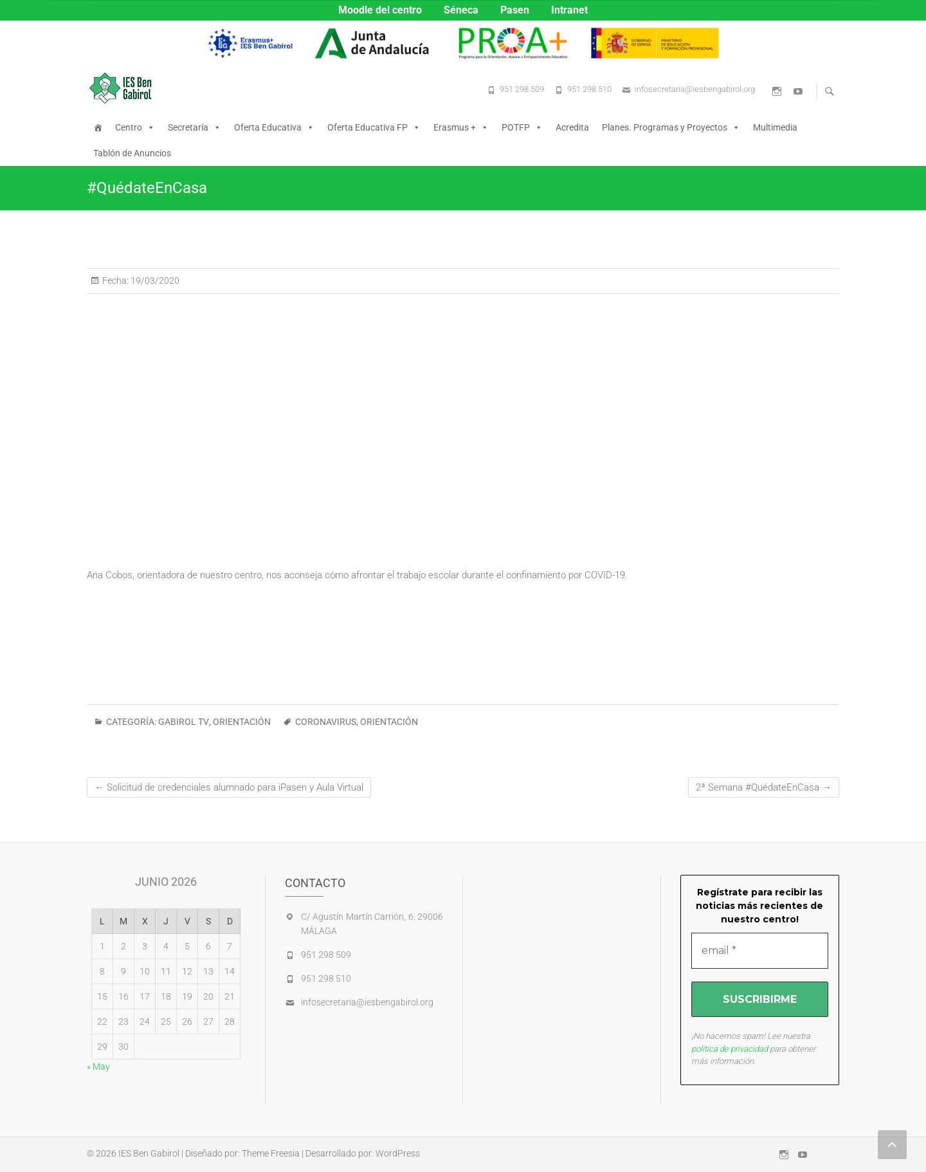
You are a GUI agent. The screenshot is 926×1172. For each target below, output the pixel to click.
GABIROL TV (183, 722)
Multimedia (775, 127)
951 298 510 (589, 89)
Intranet (569, 10)
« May (98, 1066)
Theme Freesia (271, 1153)
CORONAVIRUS (325, 722)
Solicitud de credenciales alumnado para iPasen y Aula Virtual (229, 787)
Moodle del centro (380, 10)
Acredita (572, 127)
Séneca (461, 10)
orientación (389, 722)
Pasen (514, 10)
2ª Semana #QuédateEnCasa (763, 787)
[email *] (760, 951)
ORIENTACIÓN (242, 722)
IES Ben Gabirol (148, 1153)
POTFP (522, 127)
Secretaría (194, 127)
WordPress (398, 1153)
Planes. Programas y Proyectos (671, 127)
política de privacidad (729, 1049)
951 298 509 (522, 89)
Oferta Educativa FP (374, 127)
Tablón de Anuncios (132, 153)
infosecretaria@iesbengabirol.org (695, 89)
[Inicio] (98, 127)
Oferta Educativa (274, 127)
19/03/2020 (154, 280)
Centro (135, 127)
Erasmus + (461, 127)
